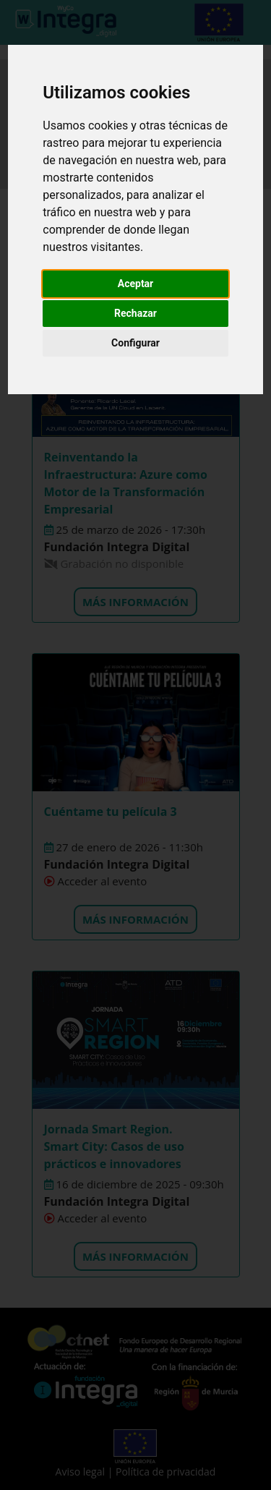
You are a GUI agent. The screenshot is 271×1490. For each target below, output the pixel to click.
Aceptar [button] (136, 283)
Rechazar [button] (135, 313)
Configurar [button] (135, 343)
